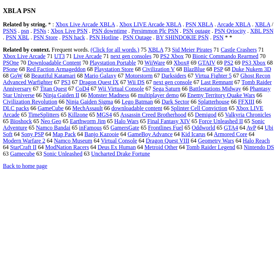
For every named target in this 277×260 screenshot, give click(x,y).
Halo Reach (256, 141)
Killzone (78, 115)
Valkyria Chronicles (248, 115)
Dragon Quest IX (99, 82)
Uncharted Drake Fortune (120, 154)
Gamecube (22, 154)
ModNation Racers (67, 147)
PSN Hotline (103, 37)
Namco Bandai (53, 128)
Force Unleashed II (221, 121)
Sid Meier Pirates (192, 50)
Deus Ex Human (117, 147)
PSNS (10, 31)
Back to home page (25, 166)
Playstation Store (113, 69)
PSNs (39, 31)
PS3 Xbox (253, 63)
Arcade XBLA (234, 24)
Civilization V (158, 69)
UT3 (59, 56)
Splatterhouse (213, 102)
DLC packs (16, 108)
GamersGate (124, 128)
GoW (16, 76)
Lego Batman (137, 102)
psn (25, 31)
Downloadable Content (54, 63)
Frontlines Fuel (165, 128)
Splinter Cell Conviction (199, 108)
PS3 (65, 82)
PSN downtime (109, 31)
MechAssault (87, 108)
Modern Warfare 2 (24, 141)
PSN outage (196, 31)
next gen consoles (130, 56)
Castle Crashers (239, 50)
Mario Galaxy (100, 76)
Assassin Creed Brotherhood (153, 115)
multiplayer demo (158, 95)
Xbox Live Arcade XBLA (85, 24)
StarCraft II (23, 147)
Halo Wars (126, 121)
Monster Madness (108, 95)
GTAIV (206, 63)
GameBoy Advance (150, 134)
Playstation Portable (112, 63)
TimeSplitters (44, 115)
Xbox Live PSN (69, 31)
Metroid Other (160, 147)
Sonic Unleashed (62, 154)
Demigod (205, 115)
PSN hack (73, 37)
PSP (218, 69)
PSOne (11, 63)
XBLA (263, 24)
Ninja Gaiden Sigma (89, 102)
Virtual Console (119, 141)
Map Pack (64, 134)
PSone (10, 69)
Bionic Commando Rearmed (225, 56)
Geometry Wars (216, 141)
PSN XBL (17, 37)
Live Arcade (88, 56)
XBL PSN (261, 31)
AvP (251, 128)
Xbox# (181, 63)
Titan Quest (53, 89)
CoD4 (82, 89)
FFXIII (246, 102)
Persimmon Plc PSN (155, 31)
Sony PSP (32, 134)
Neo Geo (50, 121)
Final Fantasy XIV (168, 121)
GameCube (50, 108)
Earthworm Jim (88, 121)
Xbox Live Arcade (24, 56)
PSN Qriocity (230, 31)
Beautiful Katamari (53, 76)
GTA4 (231, 128)
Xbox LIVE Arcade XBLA (150, 24)
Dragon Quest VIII (167, 141)
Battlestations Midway (215, 89)
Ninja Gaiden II (61, 95)
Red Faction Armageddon (55, 69)
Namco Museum (73, 141)
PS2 (228, 63)
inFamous (90, 128)
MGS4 (104, 115)
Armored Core (230, 134)
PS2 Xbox (172, 56)
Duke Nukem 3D (251, 69)
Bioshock (21, 121)
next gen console (172, 82)
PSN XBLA (199, 24)
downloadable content (136, 108)
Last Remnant (217, 82)
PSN (218, 37)
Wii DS (136, 82)
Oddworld (203, 128)
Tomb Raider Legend (210, 147)
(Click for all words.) (115, 50)
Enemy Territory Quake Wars (221, 95)
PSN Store (46, 37)
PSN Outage (137, 37)
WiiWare (155, 63)
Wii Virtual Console (121, 89)
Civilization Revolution (30, 102)
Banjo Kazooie (101, 134)
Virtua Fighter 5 (213, 76)
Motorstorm (139, 76)
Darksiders (173, 76)
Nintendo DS (259, 147)
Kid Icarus (193, 134)
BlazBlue (194, 69)
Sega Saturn (166, 89)
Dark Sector (175, 102)
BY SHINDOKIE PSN (182, 37)
